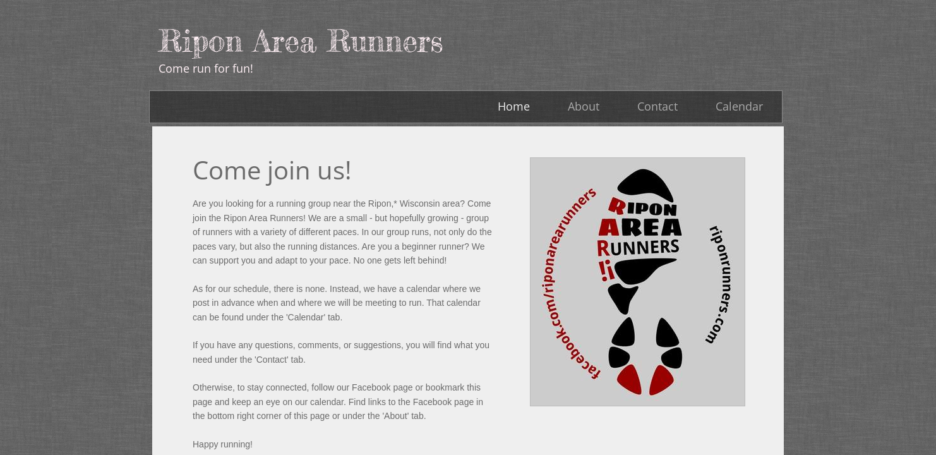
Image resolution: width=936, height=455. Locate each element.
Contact (657, 106)
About (583, 106)
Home (514, 106)
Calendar (739, 106)
